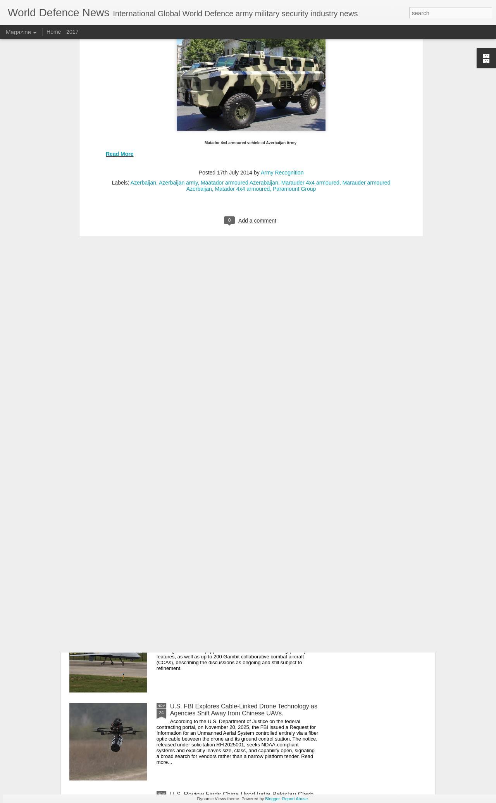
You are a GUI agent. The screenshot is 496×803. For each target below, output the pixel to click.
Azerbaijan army (178, 56)
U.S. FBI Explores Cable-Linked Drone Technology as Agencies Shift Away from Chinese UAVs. (243, 710)
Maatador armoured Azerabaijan (239, 56)
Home (54, 32)
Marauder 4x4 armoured (310, 56)
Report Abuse (295, 798)
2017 (72, 32)
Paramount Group (294, 62)
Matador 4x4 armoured (242, 62)
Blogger (272, 798)
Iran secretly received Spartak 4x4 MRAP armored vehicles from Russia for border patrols (239, 534)
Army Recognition (282, 46)
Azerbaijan (143, 56)
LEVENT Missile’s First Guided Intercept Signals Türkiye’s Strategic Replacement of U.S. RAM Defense (236, 449)
